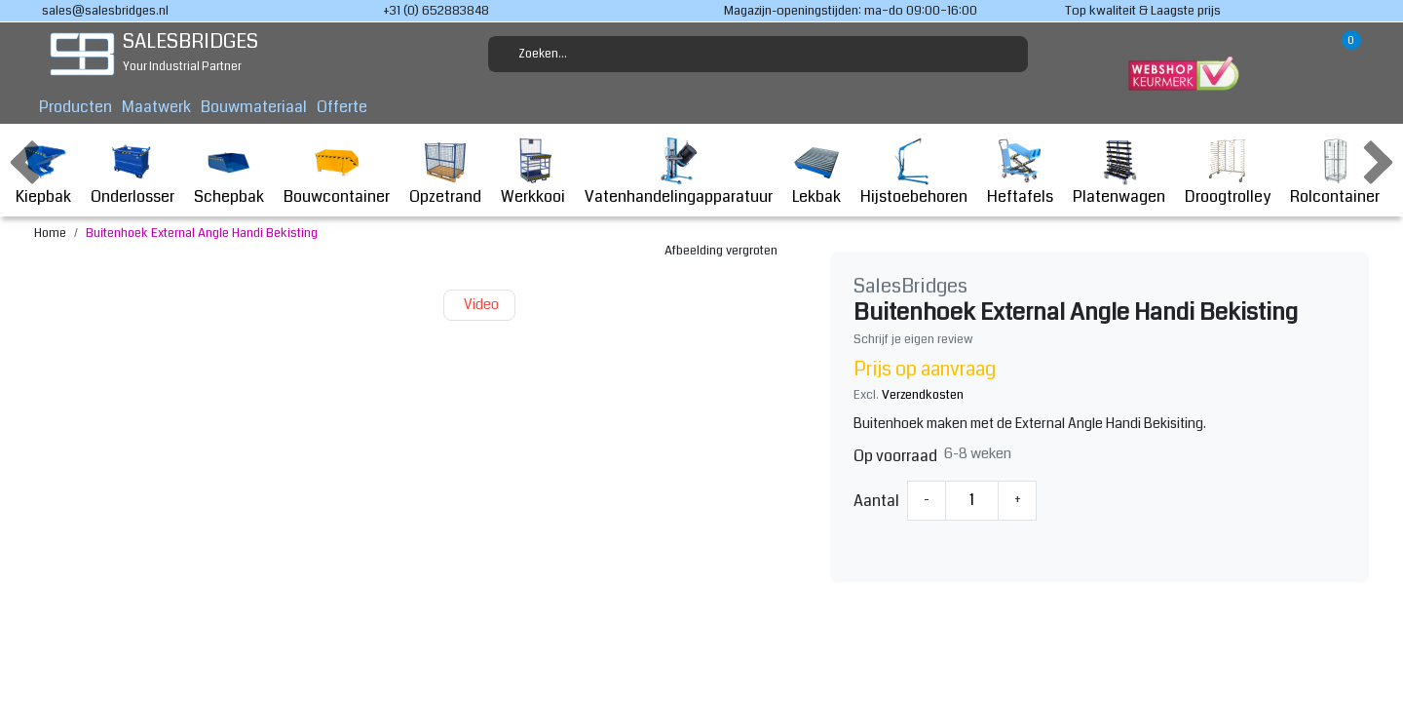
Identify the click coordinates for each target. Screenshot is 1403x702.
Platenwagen (1119, 172)
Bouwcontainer (337, 172)
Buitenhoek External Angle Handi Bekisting (202, 233)
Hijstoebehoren (913, 172)
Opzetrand (445, 172)
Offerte (342, 107)
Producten (75, 107)
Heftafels (1020, 172)
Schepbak (229, 172)
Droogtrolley (1227, 172)
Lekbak (816, 172)
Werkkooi (533, 172)
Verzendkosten (923, 395)
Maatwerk (156, 107)
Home (50, 233)
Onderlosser (132, 172)
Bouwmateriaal (254, 107)
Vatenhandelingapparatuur (679, 172)
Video (479, 304)
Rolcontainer (1335, 172)
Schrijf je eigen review (913, 339)
